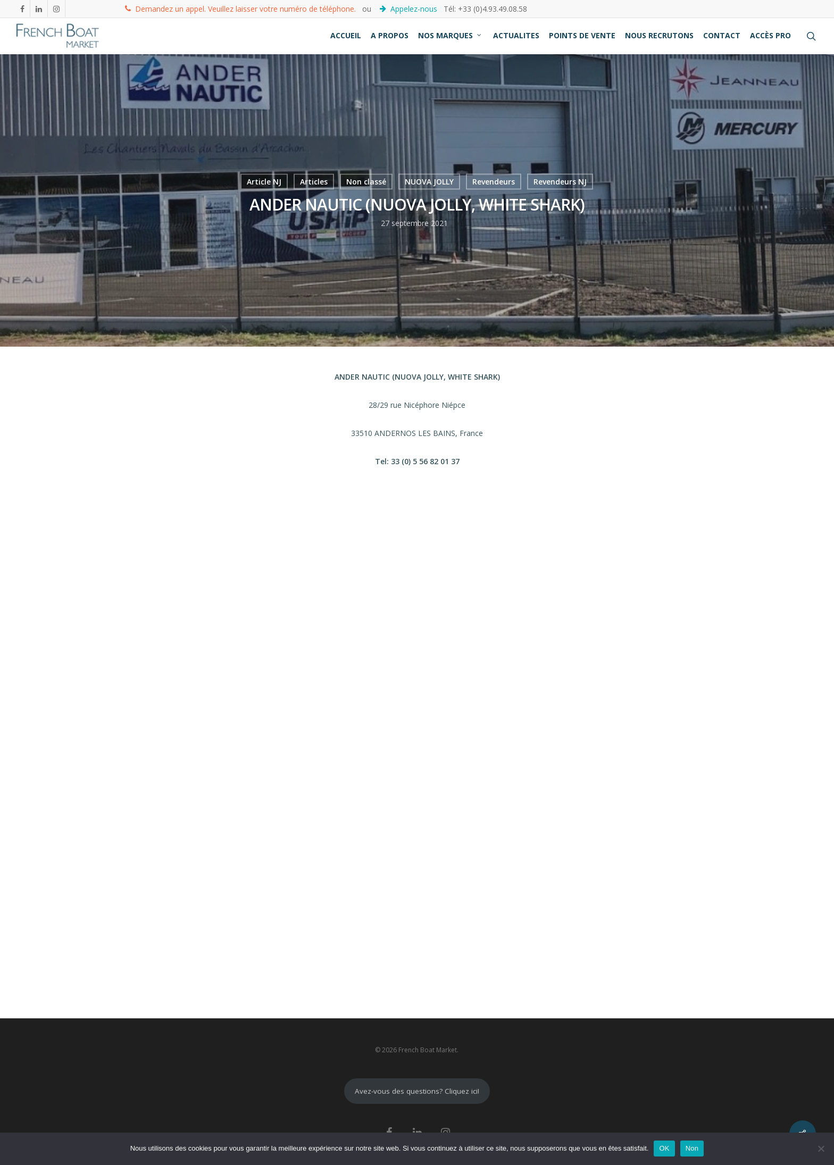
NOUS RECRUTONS (659, 35)
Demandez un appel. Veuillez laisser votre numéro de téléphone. (240, 8)
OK (664, 1148)
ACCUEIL (345, 35)
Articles (314, 182)
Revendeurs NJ (560, 182)
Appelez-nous (409, 8)
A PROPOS (389, 35)
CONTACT (721, 35)
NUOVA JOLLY (429, 182)
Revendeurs (493, 182)
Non (692, 1148)
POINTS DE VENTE (582, 35)
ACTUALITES (516, 35)
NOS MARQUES (450, 35)
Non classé (366, 182)
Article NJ (264, 182)
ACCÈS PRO (770, 35)
